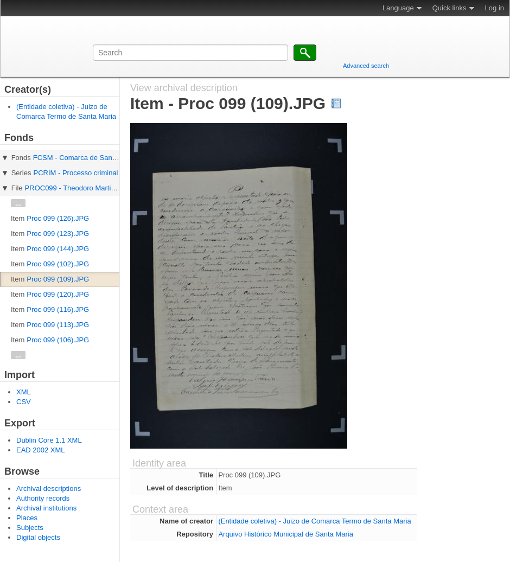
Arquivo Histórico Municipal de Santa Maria (285, 534)
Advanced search (366, 65)
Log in (494, 8)
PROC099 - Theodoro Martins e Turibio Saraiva (99, 188)
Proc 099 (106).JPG (58, 340)
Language (398, 8)
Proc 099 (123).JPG (58, 233)
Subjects (29, 527)
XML (23, 392)
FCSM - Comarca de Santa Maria (85, 158)
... (18, 203)
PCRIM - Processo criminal (75, 173)
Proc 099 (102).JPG (58, 264)
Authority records (42, 498)
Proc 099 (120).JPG (58, 294)
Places (26, 518)
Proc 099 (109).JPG (58, 279)
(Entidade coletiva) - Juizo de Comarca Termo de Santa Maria (314, 521)
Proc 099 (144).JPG (58, 249)
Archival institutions (46, 508)
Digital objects (38, 537)
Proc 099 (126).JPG (58, 218)
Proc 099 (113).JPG (58, 325)
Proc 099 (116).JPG (58, 309)
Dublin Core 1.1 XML (49, 440)
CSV (23, 402)
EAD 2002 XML (40, 450)
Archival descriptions (48, 488)
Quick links (449, 8)
